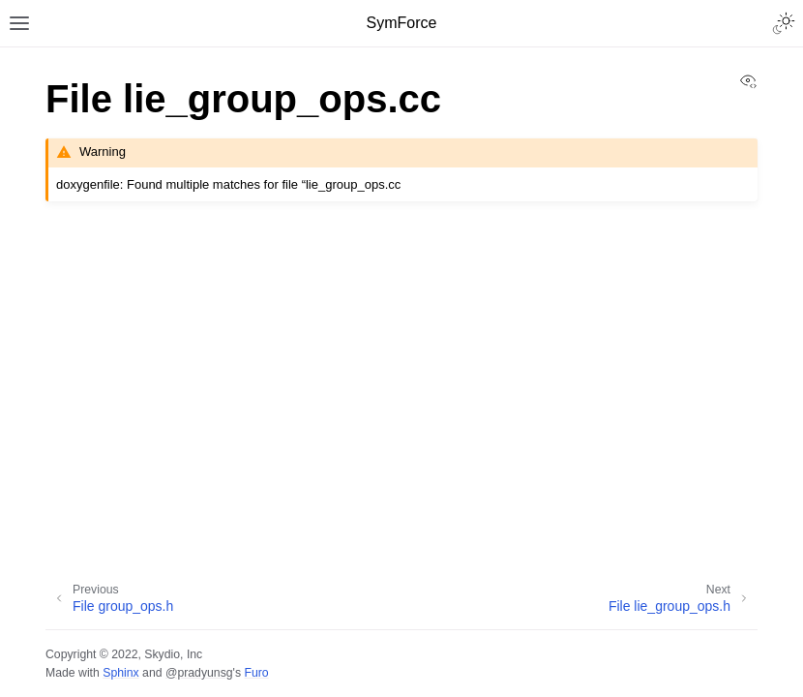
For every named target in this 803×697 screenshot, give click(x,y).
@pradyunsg (199, 673)
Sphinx (120, 673)
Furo (256, 673)
